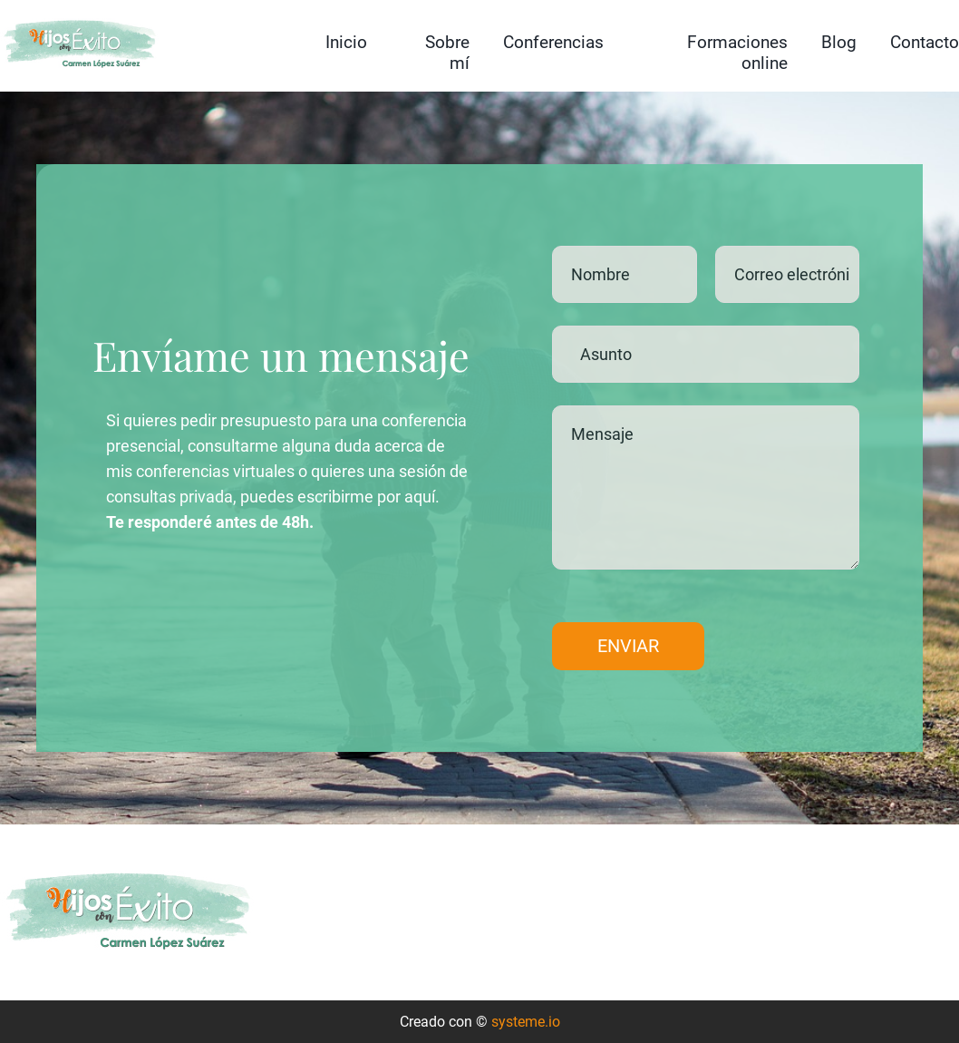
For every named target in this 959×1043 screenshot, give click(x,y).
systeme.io (525, 1021)
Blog (839, 42)
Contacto (924, 42)
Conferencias (553, 42)
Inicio (346, 42)
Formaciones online (737, 52)
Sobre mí (447, 52)
